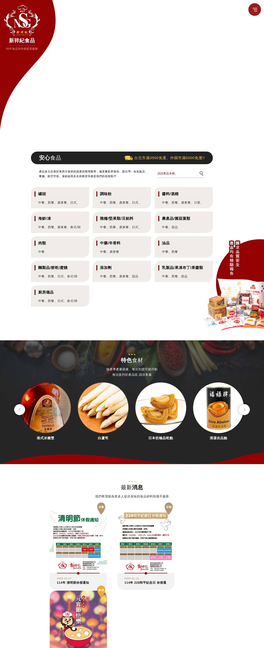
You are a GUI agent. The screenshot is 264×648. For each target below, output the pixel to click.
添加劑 (106, 268)
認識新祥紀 (190, 642)
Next (244, 409)
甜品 (175, 227)
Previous (19, 409)
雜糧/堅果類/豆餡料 (116, 218)
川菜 (197, 202)
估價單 (238, 642)
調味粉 (106, 194)
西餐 (51, 202)
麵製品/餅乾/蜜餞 (53, 268)
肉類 (42, 243)
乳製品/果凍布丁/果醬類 (182, 268)
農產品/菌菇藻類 (176, 218)
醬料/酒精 (170, 194)
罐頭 (42, 194)
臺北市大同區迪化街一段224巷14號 (85, 644)
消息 (215, 642)
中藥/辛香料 (110, 243)
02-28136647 (66, 632)
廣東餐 (62, 202)
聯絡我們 (226, 642)
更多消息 (132, 591)
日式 (73, 202)
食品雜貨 (204, 642)
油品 (166, 243)
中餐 (41, 202)
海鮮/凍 (44, 218)
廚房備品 (46, 292)
